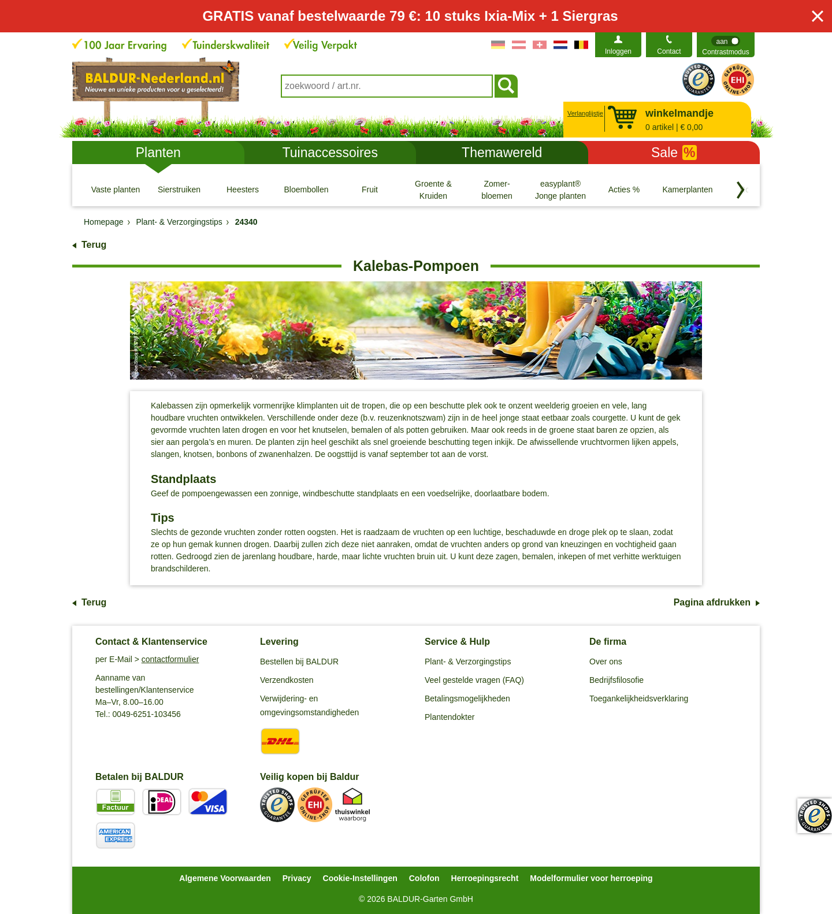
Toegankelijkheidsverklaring (638, 698)
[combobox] (387, 86)
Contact (669, 51)
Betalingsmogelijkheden (467, 698)
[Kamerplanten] (687, 189)
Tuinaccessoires (330, 152)
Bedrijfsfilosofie (616, 680)
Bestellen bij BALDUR (299, 661)
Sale (674, 152)
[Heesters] (242, 189)
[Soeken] (506, 86)
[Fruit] (370, 189)
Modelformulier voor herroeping (591, 878)
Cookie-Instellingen (360, 878)
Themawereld (502, 152)
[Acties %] (624, 189)
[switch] (726, 44)
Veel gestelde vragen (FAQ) (474, 680)
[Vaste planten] (115, 189)
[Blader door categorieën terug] (740, 190)
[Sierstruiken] (179, 189)
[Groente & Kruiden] (433, 189)
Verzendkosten (287, 680)
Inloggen (618, 51)
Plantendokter (449, 717)
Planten (158, 152)
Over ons (605, 661)
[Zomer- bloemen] (497, 189)
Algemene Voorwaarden (224, 878)
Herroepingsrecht (485, 878)
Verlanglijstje (583, 113)
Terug (93, 245)
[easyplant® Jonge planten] (560, 189)
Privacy (297, 878)
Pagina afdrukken (712, 602)
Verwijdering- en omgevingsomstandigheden (309, 705)
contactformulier (170, 659)
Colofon (424, 878)
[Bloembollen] (306, 189)
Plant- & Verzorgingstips (468, 661)
